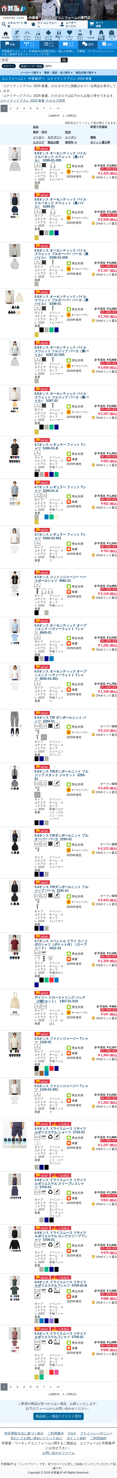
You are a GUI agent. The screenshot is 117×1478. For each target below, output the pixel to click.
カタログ (38, 142)
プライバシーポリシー (96, 1433)
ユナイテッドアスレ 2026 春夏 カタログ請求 (32, 100)
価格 (93, 137)
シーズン (70, 137)
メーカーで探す (29, 72)
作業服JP (35, 78)
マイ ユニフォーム (43, 24)
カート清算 (96, 24)
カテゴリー (55, 137)
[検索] (31, 60)
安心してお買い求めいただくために (37, 1438)
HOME (6, 35)
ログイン (8, 66)
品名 (36, 127)
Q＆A (72, 1433)
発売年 (69, 142)
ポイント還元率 (100, 142)
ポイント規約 (76, 1438)
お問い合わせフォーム (58, 1453)
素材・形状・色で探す (57, 72)
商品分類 (53, 142)
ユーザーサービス (68, 24)
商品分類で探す (85, 72)
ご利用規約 (98, 1438)
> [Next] (51, 108)
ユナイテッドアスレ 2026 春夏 (69, 78)
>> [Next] (58, 108)
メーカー (38, 137)
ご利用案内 (56, 1433)
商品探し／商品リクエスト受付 (58, 1416)
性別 (68, 132)
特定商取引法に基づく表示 (23, 1433)
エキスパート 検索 (14, 24)
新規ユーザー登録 (31, 66)
